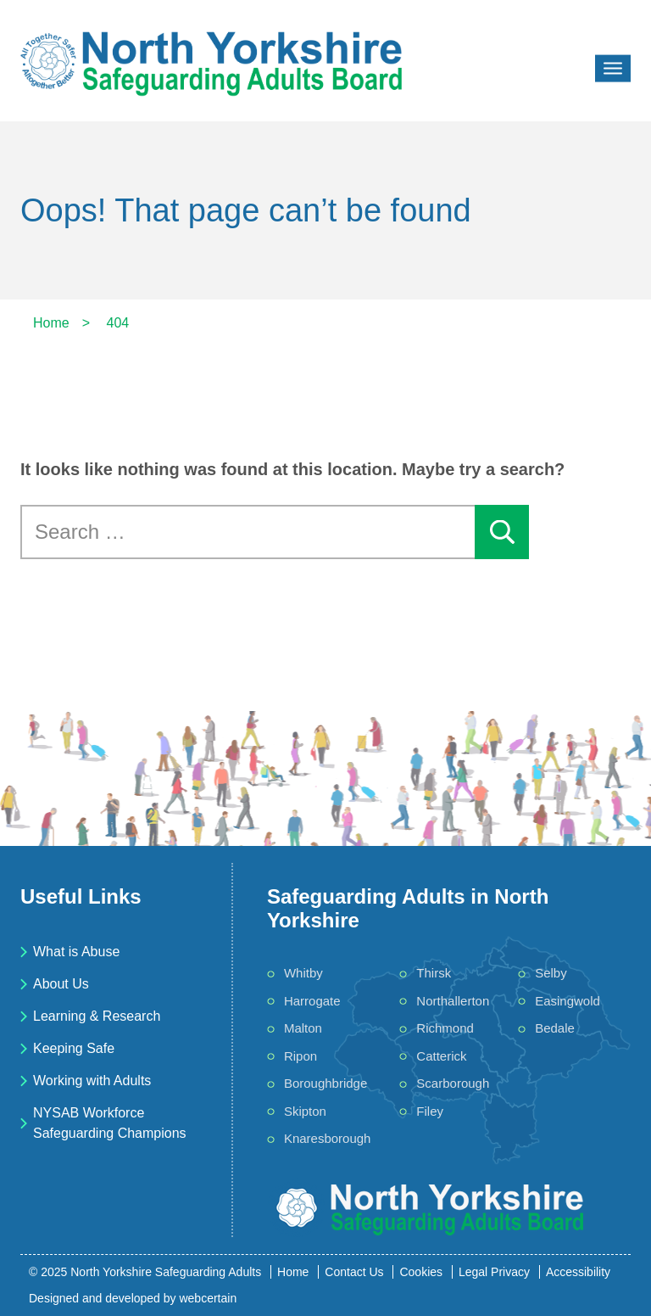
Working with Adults (92, 1080)
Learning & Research (96, 1016)
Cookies (420, 1272)
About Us (61, 984)
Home (293, 1272)
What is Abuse (76, 951)
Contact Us (354, 1272)
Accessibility (578, 1272)
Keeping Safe (73, 1048)
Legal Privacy (494, 1272)
